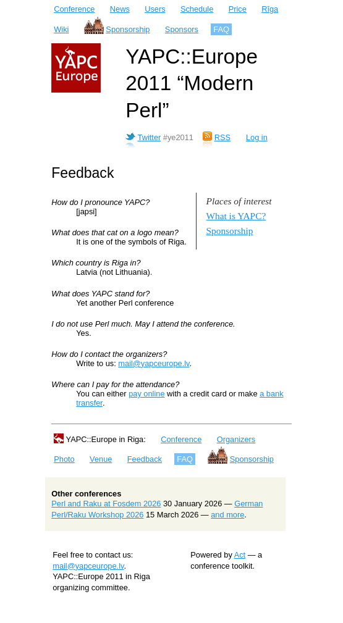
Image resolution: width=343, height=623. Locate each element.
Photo (64, 459)
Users (155, 9)
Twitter (149, 137)
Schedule (196, 9)
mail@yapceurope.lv (153, 363)
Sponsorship (128, 29)
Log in (257, 137)
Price (238, 9)
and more (227, 514)
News (120, 9)
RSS (222, 137)
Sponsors (181, 29)
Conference (74, 9)
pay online (146, 393)
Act (240, 554)
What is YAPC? (236, 216)
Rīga (269, 9)
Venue (101, 459)
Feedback (144, 459)
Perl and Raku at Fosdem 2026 (106, 503)
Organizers (236, 439)
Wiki (61, 29)
